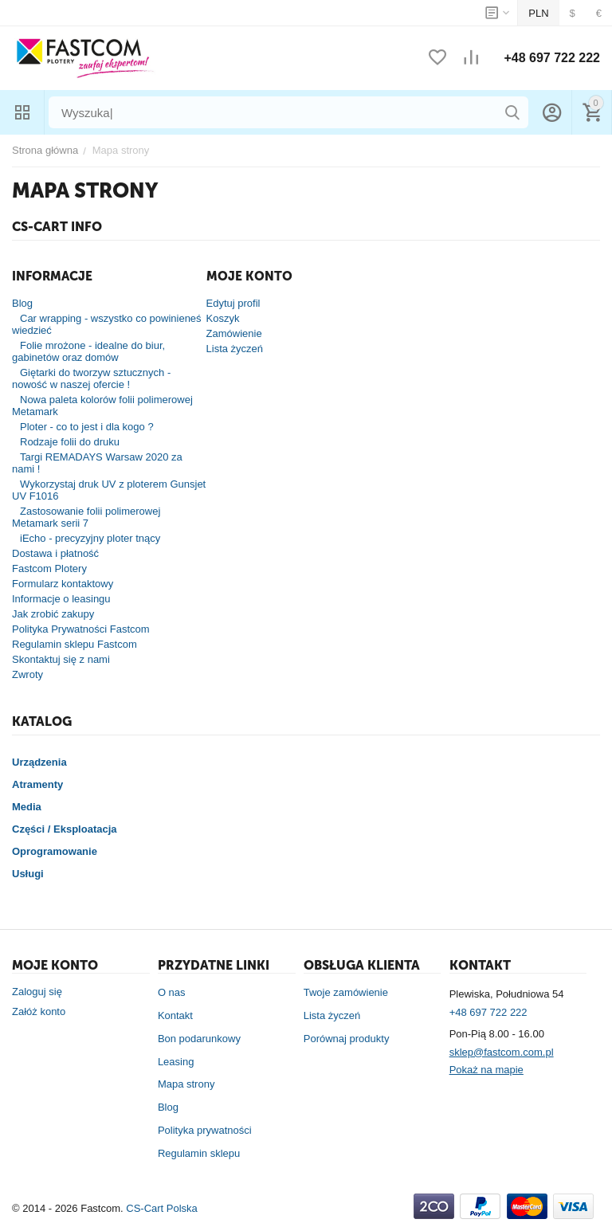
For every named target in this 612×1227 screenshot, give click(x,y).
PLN (538, 13)
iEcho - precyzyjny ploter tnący (90, 538)
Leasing (176, 1062)
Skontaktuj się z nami (61, 659)
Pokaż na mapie (486, 1070)
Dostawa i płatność (55, 553)
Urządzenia (39, 762)
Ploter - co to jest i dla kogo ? (87, 427)
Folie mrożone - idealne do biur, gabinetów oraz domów (88, 351)
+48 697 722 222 (552, 58)
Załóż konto (38, 1011)
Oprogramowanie (54, 851)
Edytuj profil (233, 303)
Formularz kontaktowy (62, 584)
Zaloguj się (37, 992)
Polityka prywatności (205, 1130)
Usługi (28, 874)
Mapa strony (186, 1084)
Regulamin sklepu (199, 1153)
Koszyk (223, 318)
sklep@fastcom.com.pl (501, 1052)
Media (26, 807)
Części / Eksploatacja (64, 829)
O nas (172, 992)
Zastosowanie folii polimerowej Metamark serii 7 (86, 517)
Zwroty (27, 674)
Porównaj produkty (347, 1039)
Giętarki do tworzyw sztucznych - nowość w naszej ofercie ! (91, 378)
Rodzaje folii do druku (70, 442)
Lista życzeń (235, 349)
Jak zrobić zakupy (53, 614)
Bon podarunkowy (199, 1039)
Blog (22, 303)
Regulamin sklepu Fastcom (74, 644)
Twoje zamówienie (346, 992)
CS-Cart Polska (162, 1208)
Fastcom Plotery (49, 568)
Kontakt (175, 1015)
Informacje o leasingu (61, 599)
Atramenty (37, 784)
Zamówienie (234, 333)
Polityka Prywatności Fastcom (81, 629)
